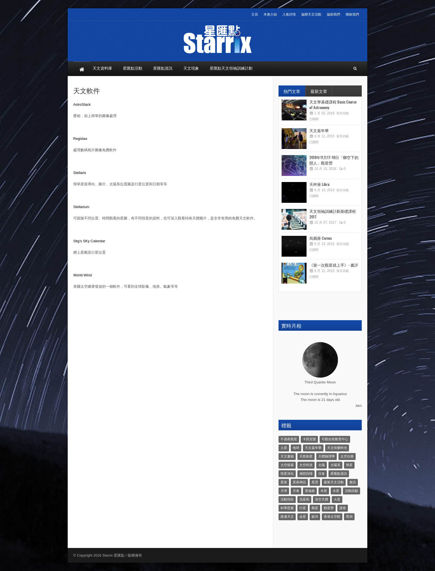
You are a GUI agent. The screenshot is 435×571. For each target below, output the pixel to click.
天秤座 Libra (319, 184)
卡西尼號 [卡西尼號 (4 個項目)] (309, 439)
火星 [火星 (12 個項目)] (337, 499)
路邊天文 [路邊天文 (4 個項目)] (287, 517)
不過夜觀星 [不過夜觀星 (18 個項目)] (288, 439)
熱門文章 (292, 91)
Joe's (358, 405)
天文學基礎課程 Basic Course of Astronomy (332, 104)
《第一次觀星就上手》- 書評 (333, 265)
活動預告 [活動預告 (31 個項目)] (287, 499)
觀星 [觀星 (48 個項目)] (315, 508)
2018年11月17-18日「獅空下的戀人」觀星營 (333, 160)
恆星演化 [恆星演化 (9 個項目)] (287, 474)
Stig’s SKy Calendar (89, 241)
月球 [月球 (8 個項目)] (283, 491)
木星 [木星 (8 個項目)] (323, 491)
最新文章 (318, 91)
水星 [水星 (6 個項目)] (336, 491)
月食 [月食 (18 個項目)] (296, 491)
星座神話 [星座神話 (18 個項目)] (299, 482)
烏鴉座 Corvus (320, 238)
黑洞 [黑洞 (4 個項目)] (349, 517)
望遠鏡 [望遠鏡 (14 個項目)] (310, 491)
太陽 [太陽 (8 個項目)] (321, 465)
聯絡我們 (352, 14)
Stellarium (81, 207)
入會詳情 (289, 14)
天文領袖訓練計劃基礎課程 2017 (332, 213)
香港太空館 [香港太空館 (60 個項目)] (332, 517)
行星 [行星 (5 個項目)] (302, 508)
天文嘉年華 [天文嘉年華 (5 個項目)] (313, 448)
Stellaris (79, 173)
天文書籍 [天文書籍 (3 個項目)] (287, 456)
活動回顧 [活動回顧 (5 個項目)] (351, 491)
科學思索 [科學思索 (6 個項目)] (287, 508)
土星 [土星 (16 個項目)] (283, 448)
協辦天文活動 (311, 14)
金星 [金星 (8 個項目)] (302, 517)
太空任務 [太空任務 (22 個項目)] (347, 456)
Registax (80, 139)
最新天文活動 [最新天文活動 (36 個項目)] (334, 482)
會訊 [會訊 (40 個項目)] (352, 482)
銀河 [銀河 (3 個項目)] (315, 517)
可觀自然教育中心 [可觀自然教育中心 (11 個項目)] (335, 439)
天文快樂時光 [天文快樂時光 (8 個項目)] (337, 448)
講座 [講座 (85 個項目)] (342, 508)
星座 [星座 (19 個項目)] (283, 482)
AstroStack (82, 104)
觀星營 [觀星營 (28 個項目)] (329, 508)
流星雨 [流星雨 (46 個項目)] (304, 499)
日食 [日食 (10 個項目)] (321, 474)
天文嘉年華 (319, 130)
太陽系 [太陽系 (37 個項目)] (335, 465)
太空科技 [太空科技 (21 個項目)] (306, 465)
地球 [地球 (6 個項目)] (296, 448)
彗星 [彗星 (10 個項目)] (349, 465)
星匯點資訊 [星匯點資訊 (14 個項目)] (338, 474)
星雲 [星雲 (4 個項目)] (315, 482)
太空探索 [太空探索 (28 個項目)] (287, 465)
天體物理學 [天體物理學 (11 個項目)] (326, 456)
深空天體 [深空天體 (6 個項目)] (321, 499)
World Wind (82, 275)
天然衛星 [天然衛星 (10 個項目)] (306, 456)
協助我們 (333, 14)
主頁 (254, 14)
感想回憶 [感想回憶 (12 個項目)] (306, 474)
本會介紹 (270, 14)
